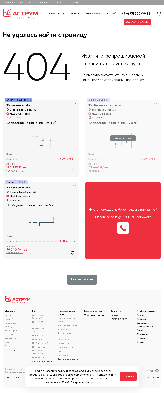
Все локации (11, 350)
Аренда (141, 315)
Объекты (25, 2)
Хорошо (128, 376)
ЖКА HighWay (38, 339)
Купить (75, 14)
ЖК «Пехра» (37, 335)
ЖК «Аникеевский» (40, 343)
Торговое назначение (68, 325)
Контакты (72, 2)
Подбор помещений (147, 311)
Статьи (140, 342)
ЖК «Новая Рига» (39, 357)
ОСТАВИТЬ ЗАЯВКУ (137, 21)
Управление (93, 14)
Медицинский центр (67, 347)
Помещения (9, 2)
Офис (60, 351)
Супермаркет (64, 333)
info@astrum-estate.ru (121, 315)
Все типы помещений (68, 359)
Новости (57, 2)
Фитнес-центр (64, 329)
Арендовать (56, 14)
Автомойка (63, 355)
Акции (111, 14)
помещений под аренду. (126, 80)
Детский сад (63, 343)
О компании (41, 2)
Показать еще (82, 279)
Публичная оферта (13, 377)
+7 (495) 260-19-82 (136, 13)
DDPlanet (154, 377)
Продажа (141, 319)
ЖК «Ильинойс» (39, 347)
